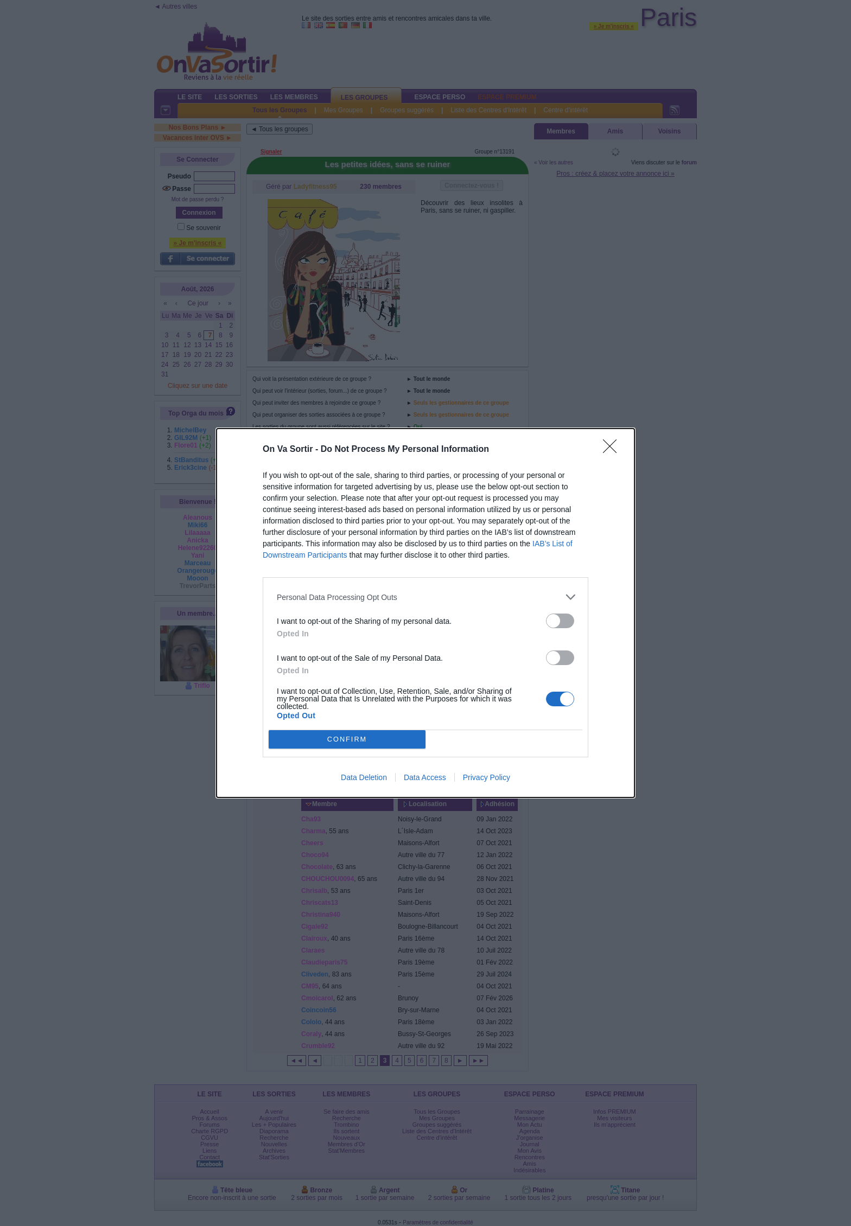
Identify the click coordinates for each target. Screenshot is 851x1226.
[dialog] (425, 613)
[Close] (613, 449)
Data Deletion (364, 777)
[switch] (560, 621)
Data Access (425, 777)
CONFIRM (347, 739)
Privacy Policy (486, 777)
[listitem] (425, 597)
